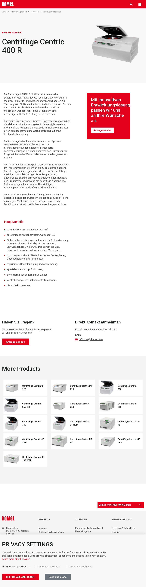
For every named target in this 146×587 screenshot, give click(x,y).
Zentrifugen (36, 12)
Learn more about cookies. (16, 559)
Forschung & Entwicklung (123, 528)
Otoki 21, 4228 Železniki (18, 531)
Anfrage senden (102, 130)
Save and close (58, 577)
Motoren (43, 528)
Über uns (116, 532)
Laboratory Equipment (20, 12)
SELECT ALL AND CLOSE (20, 577)
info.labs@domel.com (91, 339)
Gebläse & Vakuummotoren (51, 532)
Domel (5, 12)
